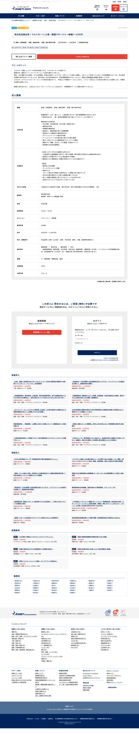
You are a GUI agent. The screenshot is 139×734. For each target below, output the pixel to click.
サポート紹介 (40, 16)
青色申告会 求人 (46, 649)
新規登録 (115, 7)
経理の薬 (74, 715)
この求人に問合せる (84, 57)
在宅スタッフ (57, 715)
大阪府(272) (37, 586)
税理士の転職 (87, 693)
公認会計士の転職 (88, 691)
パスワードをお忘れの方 (111, 360)
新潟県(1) (18, 598)
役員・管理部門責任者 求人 (20, 640)
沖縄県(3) (92, 591)
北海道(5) (36, 591)
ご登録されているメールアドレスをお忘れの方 (104, 362)
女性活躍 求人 (105, 655)
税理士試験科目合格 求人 (78, 644)
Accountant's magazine (90, 679)
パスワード (79, 344)
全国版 (114, 1)
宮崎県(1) (110, 593)
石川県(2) (73, 593)
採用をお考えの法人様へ (42, 8)
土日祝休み (41, 48)
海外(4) (54, 591)
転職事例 (79, 16)
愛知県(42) (92, 586)
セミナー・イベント (118, 16)
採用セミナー (111, 679)
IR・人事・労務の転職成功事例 (68, 690)
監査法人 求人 (45, 637)
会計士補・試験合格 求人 (78, 640)
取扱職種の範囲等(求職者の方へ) (89, 724)
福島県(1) (55, 598)
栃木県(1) (36, 598)
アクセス (34, 724)
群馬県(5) (18, 591)
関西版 (119, 1)
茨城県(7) (110, 589)
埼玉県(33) (18, 589)
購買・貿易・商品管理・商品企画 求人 (23, 655)
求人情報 (21, 16)
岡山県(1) (55, 596)
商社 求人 (44, 655)
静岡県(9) (55, 589)
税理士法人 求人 (46, 644)
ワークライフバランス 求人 (109, 642)
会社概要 (41, 724)
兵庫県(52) (73, 586)
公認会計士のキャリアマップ (91, 683)
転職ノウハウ (59, 16)
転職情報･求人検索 (37, 20)
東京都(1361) (19, 586)
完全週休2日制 (49, 48)
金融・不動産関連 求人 (18, 653)
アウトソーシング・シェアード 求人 (52, 662)
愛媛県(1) (18, 596)
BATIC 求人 (74, 653)
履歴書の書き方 (40, 681)
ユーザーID (79, 336)
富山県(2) (92, 593)
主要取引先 (48, 724)
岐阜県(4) (73, 591)
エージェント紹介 (17, 683)
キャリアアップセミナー (114, 681)
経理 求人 (14, 637)
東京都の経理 (52, 20)
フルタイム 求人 (105, 651)
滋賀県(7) (92, 589)
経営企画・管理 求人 (18, 644)
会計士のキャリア (98, 16)
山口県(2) (18, 593)
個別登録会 (110, 686)
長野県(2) (36, 593)
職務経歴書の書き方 (41, 683)
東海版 (124, 1)
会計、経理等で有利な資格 (43, 701)
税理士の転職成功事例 (65, 683)
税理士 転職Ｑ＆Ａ (40, 697)
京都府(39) (110, 586)
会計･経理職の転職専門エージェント (21, 20)
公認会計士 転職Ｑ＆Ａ (42, 695)
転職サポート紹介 (17, 679)
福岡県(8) (73, 589)
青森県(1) (73, 598)
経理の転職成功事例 (65, 686)
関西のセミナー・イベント (114, 688)
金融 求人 (44, 664)
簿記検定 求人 (75, 651)
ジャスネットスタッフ (46, 715)
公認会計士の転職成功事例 (67, 681)
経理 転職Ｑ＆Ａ (40, 699)
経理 (45, 20)
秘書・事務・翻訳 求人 (18, 651)
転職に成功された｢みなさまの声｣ (22, 686)
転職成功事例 (63, 679)
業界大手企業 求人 (106, 646)
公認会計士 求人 (76, 637)
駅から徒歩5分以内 (17, 48)
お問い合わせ (26, 724)
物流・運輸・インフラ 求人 (49, 658)
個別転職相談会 (111, 683)
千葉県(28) (36, 589)
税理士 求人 (74, 642)
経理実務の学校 (66, 715)
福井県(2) (55, 593)
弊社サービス (33, 324)
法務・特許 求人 (16, 649)
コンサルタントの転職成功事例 (68, 688)
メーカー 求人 (45, 653)
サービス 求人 (45, 660)
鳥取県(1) (73, 596)
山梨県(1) (110, 596)
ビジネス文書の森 (93, 715)
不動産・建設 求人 (46, 666)
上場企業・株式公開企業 (30, 48)
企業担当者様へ (112, 693)
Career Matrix (87, 681)
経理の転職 (86, 695)
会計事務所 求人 (46, 646)
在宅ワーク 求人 (105, 637)
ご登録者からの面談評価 (19, 688)
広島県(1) (36, 596)
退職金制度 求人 (105, 649)
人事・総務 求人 (16, 646)
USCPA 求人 (74, 646)
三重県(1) (92, 596)
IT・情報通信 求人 (46, 651)
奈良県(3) (110, 591)
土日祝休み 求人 (105, 653)
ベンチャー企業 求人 (107, 640)
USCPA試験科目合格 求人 (78, 649)
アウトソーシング (83, 715)
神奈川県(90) (56, 586)
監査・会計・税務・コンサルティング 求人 (24, 642)
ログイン (97, 354)
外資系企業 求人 (105, 644)
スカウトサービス (17, 681)
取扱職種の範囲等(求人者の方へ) (107, 724)
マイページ (123, 7)
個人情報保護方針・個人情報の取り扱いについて (66, 724)
